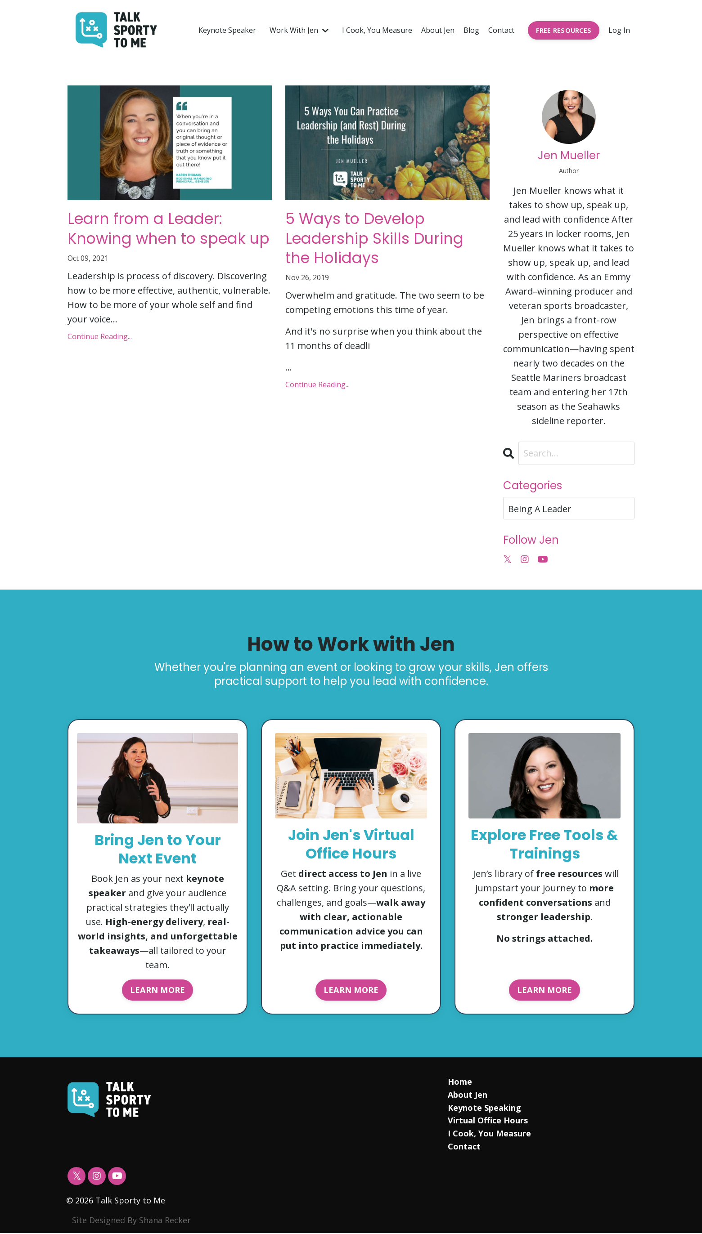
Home (460, 1082)
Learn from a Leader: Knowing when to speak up (165, 240)
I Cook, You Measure (377, 30)
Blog (471, 30)
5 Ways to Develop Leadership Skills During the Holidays (381, 240)
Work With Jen (299, 30)
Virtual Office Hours (488, 1121)
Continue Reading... (100, 360)
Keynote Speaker (227, 30)
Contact (501, 30)
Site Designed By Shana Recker (131, 1220)
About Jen (437, 30)
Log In (619, 30)
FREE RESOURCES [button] (564, 30)
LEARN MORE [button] (157, 989)
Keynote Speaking (484, 1108)
